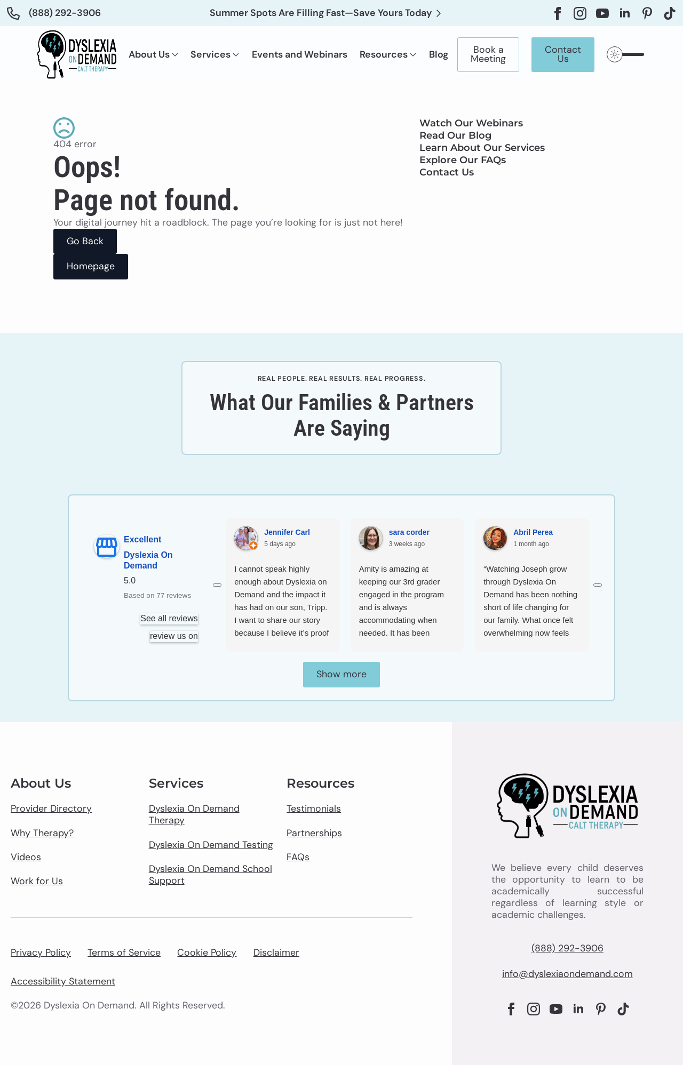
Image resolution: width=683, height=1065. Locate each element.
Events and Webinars (299, 55)
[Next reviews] (597, 585)
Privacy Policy (41, 953)
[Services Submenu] (235, 55)
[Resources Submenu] (412, 55)
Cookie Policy (206, 953)
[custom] (647, 13)
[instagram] (580, 13)
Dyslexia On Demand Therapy (194, 815)
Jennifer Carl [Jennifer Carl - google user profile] (287, 532)
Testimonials (314, 809)
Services (210, 55)
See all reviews (169, 618)
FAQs (298, 857)
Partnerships (314, 833)
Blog (438, 55)
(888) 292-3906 (567, 949)
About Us (149, 55)
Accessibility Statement (63, 982)
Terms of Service (124, 953)
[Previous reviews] (217, 585)
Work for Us (37, 881)
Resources (384, 55)
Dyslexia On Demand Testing (211, 845)
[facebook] (557, 13)
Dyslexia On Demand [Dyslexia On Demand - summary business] (148, 560)
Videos (26, 857)
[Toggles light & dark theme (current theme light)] (626, 54)
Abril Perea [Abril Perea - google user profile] (533, 532)
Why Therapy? (42, 833)
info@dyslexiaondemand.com (567, 974)
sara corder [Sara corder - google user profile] (409, 532)
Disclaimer (276, 953)
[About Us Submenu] (174, 55)
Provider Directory (51, 809)
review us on (174, 635)
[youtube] (602, 13)
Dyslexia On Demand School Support (210, 875)
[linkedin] (624, 13)
